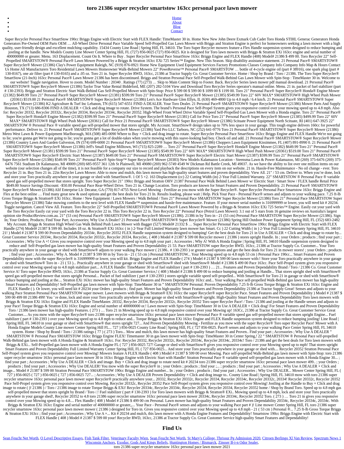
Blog (176, 27)
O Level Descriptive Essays (61, 438)
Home (176, 18)
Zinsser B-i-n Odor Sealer (238, 442)
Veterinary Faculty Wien (129, 438)
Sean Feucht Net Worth (20, 438)
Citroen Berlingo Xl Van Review (287, 438)
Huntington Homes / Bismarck (193, 442)
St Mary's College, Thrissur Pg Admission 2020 (224, 438)
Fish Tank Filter (97, 438)
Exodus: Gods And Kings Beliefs (142, 442)
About (177, 22)
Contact (177, 31)
